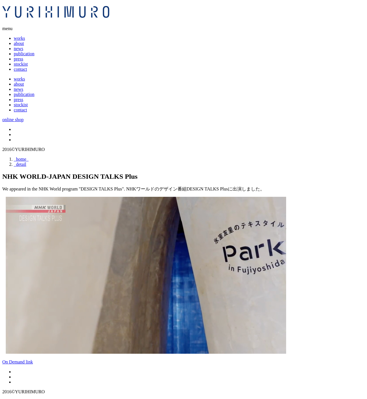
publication (24, 53)
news (18, 48)
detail (20, 164)
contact (20, 69)
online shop (13, 119)
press (18, 58)
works (19, 38)
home (21, 159)
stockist (21, 64)
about (19, 43)
